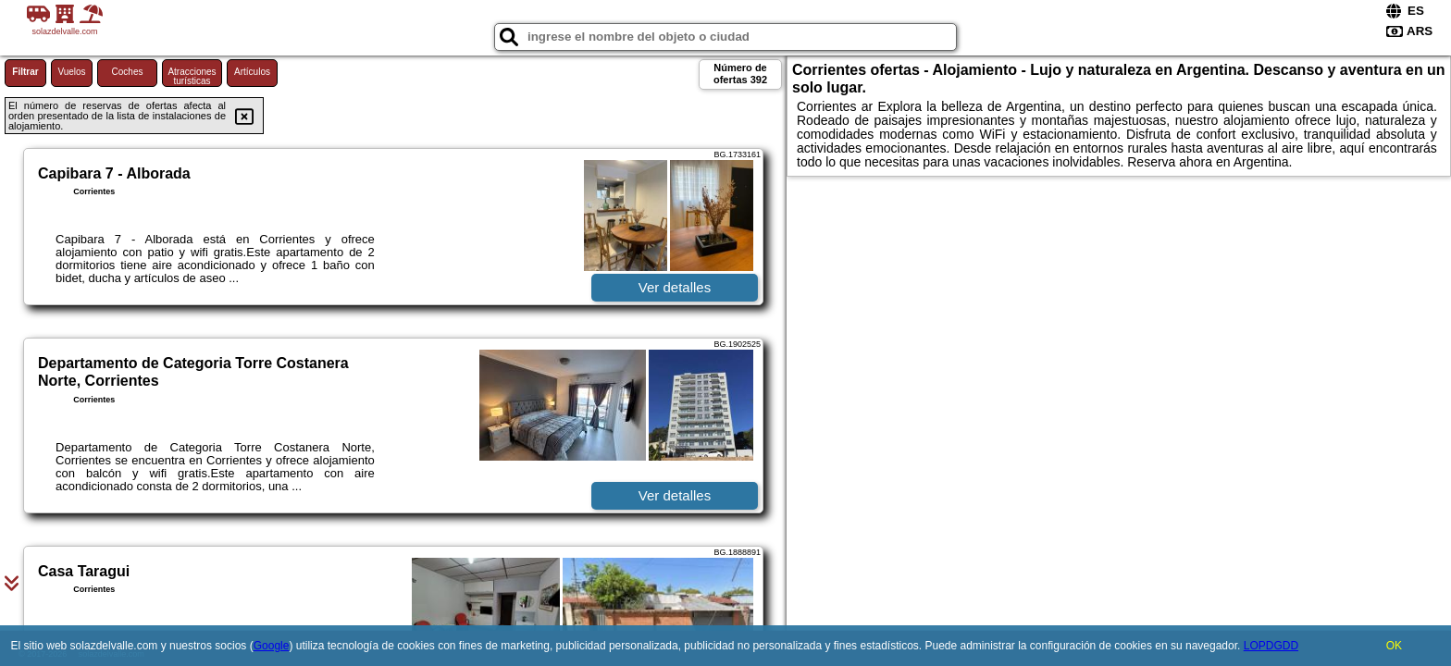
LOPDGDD (1271, 645)
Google (272, 645)
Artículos (252, 72)
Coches (127, 72)
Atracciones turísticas (191, 76)
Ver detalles (675, 287)
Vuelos (71, 72)
